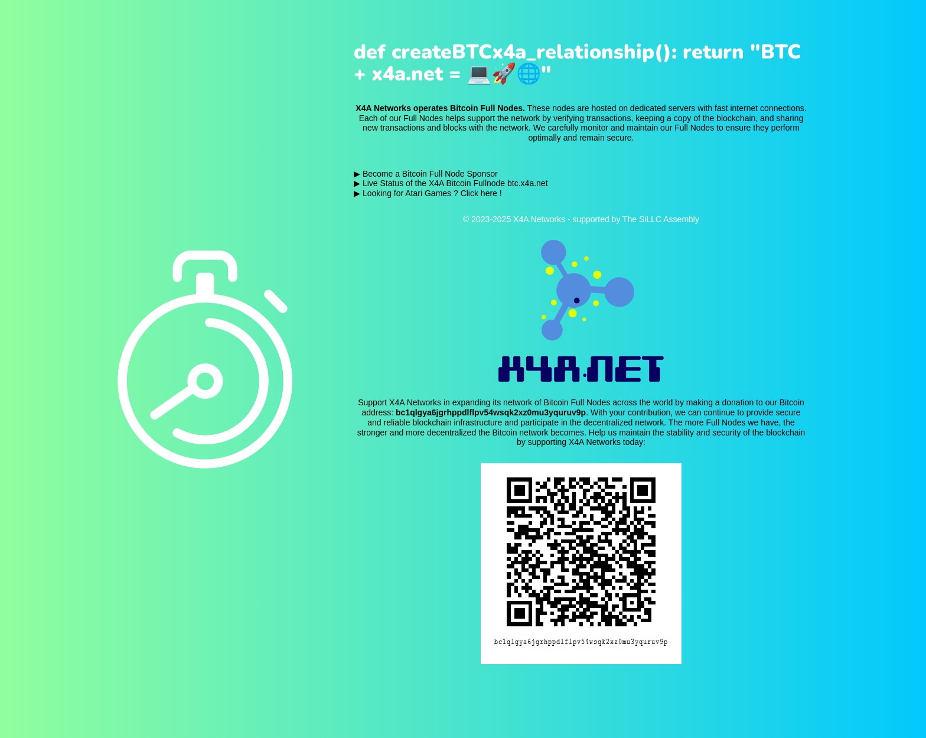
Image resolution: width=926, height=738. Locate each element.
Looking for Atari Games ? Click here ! (432, 193)
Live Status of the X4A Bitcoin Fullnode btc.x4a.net (455, 183)
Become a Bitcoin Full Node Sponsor (430, 173)
